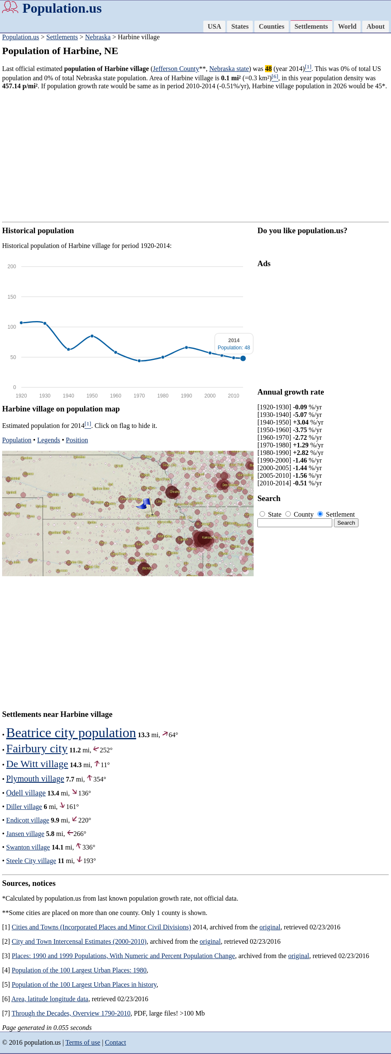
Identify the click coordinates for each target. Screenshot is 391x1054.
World (347, 26)
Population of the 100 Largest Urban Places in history (84, 984)
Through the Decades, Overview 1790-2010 (70, 1013)
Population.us (62, 8)
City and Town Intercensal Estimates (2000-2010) (79, 941)
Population (16, 440)
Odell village (26, 793)
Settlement (336, 514)
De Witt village (37, 763)
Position (77, 440)
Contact (115, 1042)
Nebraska (97, 37)
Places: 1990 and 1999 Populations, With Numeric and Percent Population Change (123, 955)
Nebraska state (229, 68)
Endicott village (27, 820)
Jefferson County (176, 68)
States (240, 26)
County (300, 514)
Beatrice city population (71, 732)
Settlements (311, 26)
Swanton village (28, 847)
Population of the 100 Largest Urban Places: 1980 (79, 970)
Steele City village (31, 860)
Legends (48, 440)
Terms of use (83, 1042)
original (270, 927)
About (375, 26)
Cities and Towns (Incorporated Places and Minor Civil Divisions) (101, 927)
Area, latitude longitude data (49, 998)
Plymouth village (35, 778)
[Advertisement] (195, 156)
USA (214, 26)
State (271, 514)
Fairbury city (37, 748)
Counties (271, 26)
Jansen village (25, 833)
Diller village (24, 806)
